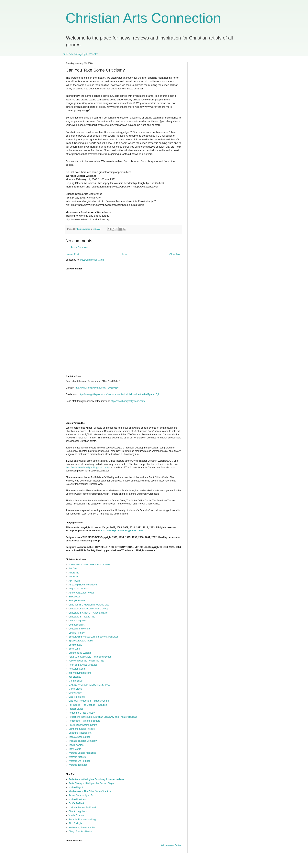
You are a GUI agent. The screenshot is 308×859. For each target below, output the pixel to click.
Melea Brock (75, 688)
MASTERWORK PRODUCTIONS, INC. (89, 685)
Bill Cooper (74, 596)
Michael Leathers (77, 799)
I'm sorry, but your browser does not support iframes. (127, 320)
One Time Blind (77, 696)
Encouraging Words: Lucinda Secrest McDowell (93, 636)
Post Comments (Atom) (92, 259)
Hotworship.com (77, 668)
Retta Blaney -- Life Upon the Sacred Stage (91, 783)
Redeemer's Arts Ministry (82, 712)
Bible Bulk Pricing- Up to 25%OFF (80, 54)
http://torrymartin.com (80, 673)
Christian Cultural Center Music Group (88, 608)
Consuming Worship (79, 628)
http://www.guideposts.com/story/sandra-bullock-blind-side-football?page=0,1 (119, 394)
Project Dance (76, 708)
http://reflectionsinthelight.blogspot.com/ (87, 467)
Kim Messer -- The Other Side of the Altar (90, 791)
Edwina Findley (76, 632)
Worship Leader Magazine (82, 753)
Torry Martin (75, 749)
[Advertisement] (112, 413)
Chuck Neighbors (78, 620)
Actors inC (74, 572)
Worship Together (78, 764)
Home (124, 254)
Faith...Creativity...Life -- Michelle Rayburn (90, 656)
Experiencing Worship (80, 652)
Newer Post (73, 254)
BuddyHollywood (77, 600)
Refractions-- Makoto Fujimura (84, 720)
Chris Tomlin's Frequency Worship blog (89, 604)
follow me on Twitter (171, 845)
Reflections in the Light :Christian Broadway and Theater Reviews (103, 717)
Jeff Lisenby (75, 676)
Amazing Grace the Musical (83, 584)
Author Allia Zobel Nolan (81, 592)
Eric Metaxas (75, 644)
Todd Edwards (76, 745)
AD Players (74, 580)
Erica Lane (74, 648)
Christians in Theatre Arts (82, 616)
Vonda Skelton (76, 815)
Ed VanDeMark (76, 803)
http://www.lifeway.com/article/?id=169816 (96, 387)
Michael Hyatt (76, 787)
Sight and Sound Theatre (82, 729)
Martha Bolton (76, 680)
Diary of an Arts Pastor (80, 831)
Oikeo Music (75, 692)
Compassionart (76, 624)
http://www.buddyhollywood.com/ (128, 401)
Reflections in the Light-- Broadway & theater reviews (96, 779)
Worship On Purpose (79, 761)
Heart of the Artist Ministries (83, 664)
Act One (73, 568)
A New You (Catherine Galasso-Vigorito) (89, 564)
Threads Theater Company (83, 741)
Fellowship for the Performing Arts (86, 660)
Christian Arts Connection (143, 18)
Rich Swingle (75, 823)
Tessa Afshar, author (79, 737)
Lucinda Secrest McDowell (82, 807)
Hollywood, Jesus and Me (82, 827)
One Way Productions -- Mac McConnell (90, 700)
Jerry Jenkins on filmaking (82, 819)
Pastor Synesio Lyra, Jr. (81, 795)
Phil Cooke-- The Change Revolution (88, 705)
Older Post (175, 254)
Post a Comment (79, 247)
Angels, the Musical (79, 588)
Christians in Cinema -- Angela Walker (88, 612)
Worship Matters (77, 757)
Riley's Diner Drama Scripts (83, 725)
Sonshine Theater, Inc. (80, 732)
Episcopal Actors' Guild (81, 640)
